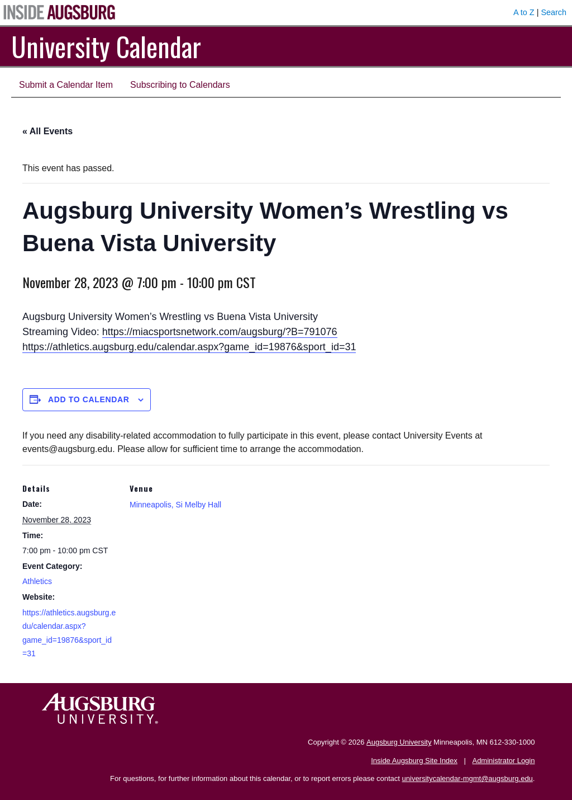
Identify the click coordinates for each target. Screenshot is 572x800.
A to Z (524, 12)
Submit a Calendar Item (66, 85)
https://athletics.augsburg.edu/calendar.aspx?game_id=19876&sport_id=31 (189, 346)
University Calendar (106, 46)
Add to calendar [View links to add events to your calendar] (89, 399)
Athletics (37, 581)
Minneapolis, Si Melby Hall (175, 504)
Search (553, 12)
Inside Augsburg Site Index (414, 760)
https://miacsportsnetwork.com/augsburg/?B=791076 (219, 331)
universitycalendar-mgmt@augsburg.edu (467, 778)
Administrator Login (503, 760)
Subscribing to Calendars (180, 85)
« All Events (47, 131)
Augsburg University (398, 742)
